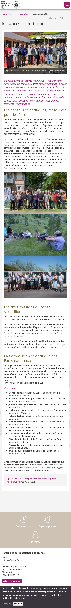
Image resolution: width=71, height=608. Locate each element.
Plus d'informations (19, 598)
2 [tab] (52, 72)
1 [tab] (49, 72)
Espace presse (47, 526)
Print (50, 18)
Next (60, 53)
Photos (35, 541)
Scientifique (24, 14)
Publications (23, 526)
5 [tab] (61, 72)
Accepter (7, 604)
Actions (13, 14)
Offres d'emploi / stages (13, 560)
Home (4, 14)
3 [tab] (55, 72)
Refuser (18, 604)
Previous (10, 53)
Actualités (7, 557)
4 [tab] (58, 72)
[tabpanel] (35, 53)
